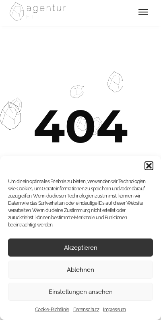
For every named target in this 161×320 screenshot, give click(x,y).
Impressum (114, 309)
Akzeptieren (80, 247)
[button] (149, 166)
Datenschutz (86, 309)
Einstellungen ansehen (81, 292)
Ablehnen (80, 269)
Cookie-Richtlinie (52, 309)
